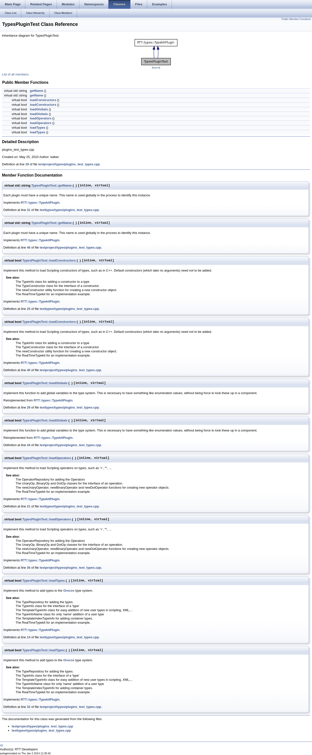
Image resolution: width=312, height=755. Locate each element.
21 (28, 506)
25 (28, 309)
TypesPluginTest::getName (51, 185)
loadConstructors (43, 100)
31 (28, 210)
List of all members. (15, 74)
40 (28, 370)
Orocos (69, 590)
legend (156, 67)
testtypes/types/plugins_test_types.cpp (69, 210)
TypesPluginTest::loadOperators (46, 458)
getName (36, 91)
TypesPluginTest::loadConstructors (49, 260)
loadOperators (40, 118)
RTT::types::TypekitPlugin (40, 202)
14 (28, 637)
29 (27, 164)
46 (28, 247)
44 (28, 445)
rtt (1, 745)
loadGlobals (39, 109)
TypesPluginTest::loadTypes (43, 580)
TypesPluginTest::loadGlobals (45, 383)
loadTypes (37, 127)
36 (28, 567)
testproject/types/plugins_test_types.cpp (69, 164)
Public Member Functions (296, 19)
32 (28, 707)
